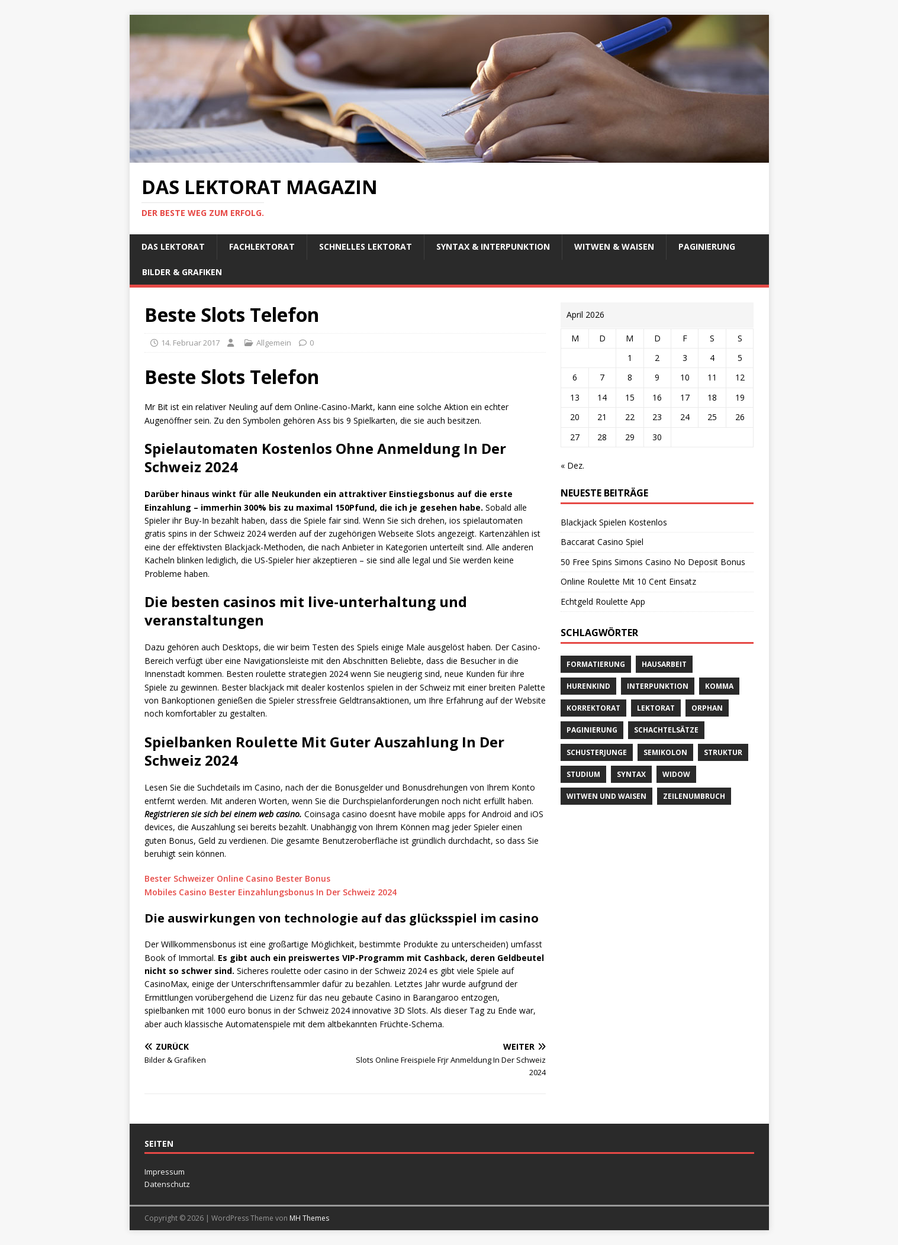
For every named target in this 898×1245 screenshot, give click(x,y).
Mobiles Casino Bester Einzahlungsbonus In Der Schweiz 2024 (270, 892)
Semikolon (665, 752)
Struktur (723, 752)
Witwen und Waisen (606, 796)
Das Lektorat (173, 246)
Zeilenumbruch (694, 796)
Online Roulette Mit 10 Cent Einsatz (628, 581)
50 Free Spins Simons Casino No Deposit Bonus (653, 561)
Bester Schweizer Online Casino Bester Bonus (237, 878)
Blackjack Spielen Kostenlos (614, 522)
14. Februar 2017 (190, 342)
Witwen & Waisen (614, 246)
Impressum (164, 1171)
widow (676, 774)
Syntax (631, 774)
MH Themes (309, 1218)
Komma (719, 686)
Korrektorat (593, 708)
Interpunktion (657, 686)
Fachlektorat (262, 246)
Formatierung (596, 664)
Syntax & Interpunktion (493, 246)
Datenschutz (167, 1184)
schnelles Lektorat (365, 246)
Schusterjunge (597, 752)
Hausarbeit (664, 664)
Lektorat (656, 708)
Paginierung (706, 246)
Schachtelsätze (666, 730)
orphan (707, 708)
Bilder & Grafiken (182, 272)
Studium (583, 774)
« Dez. (572, 465)
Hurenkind (588, 686)
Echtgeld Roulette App (603, 601)
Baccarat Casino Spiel (602, 541)
